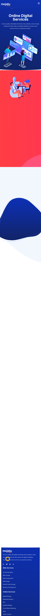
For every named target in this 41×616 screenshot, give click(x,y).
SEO (4, 602)
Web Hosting (6, 575)
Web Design (6, 581)
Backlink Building (7, 605)
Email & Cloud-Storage (9, 584)
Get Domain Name (8, 572)
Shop (4, 611)
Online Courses (7, 614)
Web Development (8, 578)
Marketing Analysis (8, 599)
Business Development (9, 587)
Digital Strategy (7, 596)
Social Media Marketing (9, 608)
